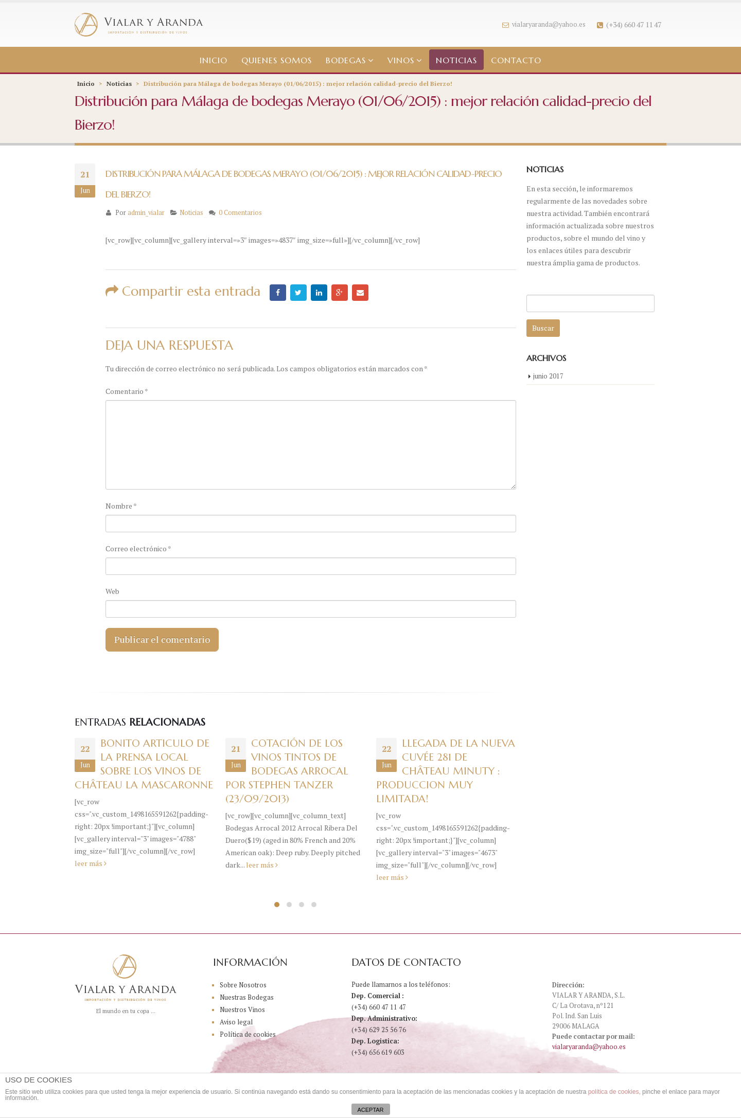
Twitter (298, 292)
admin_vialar (146, 212)
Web (112, 591)
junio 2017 (548, 376)
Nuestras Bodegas (247, 997)
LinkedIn (319, 292)
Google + (339, 292)
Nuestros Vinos (242, 1009)
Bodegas (346, 60)
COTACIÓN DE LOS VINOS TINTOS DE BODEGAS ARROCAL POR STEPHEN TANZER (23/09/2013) (286, 771)
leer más (91, 863)
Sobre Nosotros (243, 985)
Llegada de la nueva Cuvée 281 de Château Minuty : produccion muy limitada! (445, 771)
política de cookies (613, 1091)
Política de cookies (248, 1034)
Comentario (126, 391)
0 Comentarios (240, 212)
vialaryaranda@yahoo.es (544, 24)
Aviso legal (236, 1022)
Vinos (400, 60)
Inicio (213, 60)
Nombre (121, 506)
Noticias (456, 60)
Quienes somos (276, 60)
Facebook (278, 292)
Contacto (516, 60)
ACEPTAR (370, 1110)
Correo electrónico (138, 548)
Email (360, 292)
